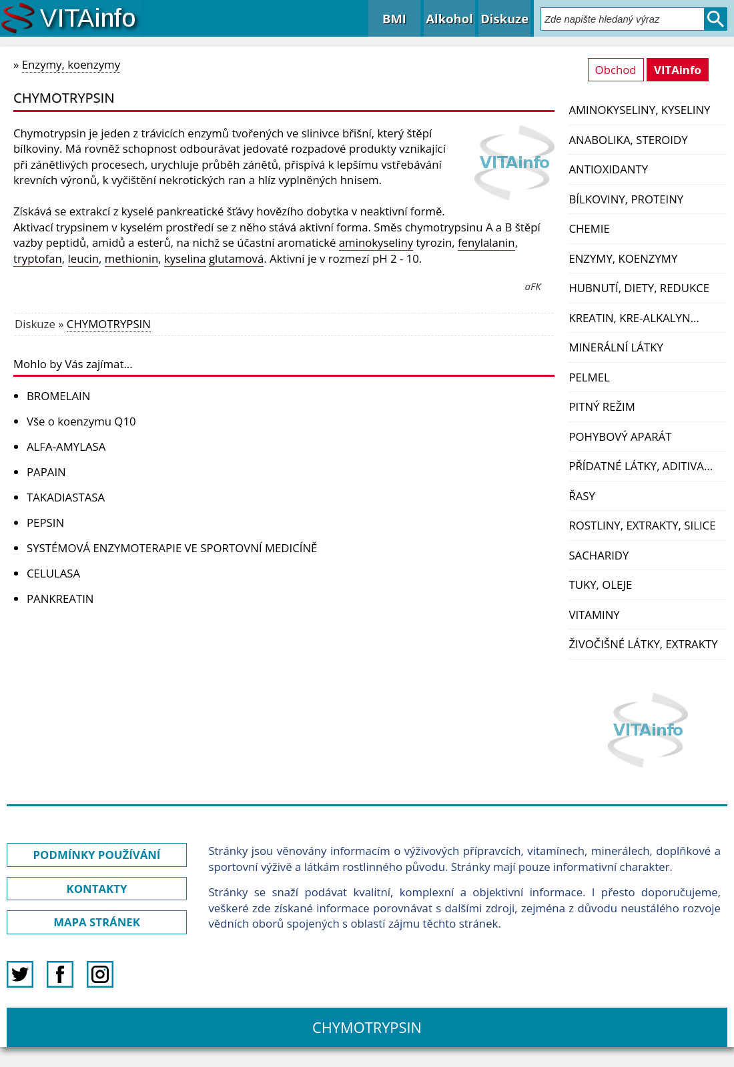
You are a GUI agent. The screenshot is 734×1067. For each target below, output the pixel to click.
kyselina (185, 258)
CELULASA (53, 573)
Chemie (589, 228)
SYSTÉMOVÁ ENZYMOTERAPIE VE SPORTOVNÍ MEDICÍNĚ (172, 548)
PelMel (589, 377)
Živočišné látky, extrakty (643, 644)
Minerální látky (616, 347)
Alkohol (449, 18)
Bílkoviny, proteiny (626, 199)
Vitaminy (594, 614)
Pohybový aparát (620, 436)
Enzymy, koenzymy (623, 258)
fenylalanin (486, 242)
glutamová (236, 258)
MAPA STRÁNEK (96, 922)
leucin (83, 258)
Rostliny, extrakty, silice (642, 525)
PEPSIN (45, 522)
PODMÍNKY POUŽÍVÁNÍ (97, 854)
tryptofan (37, 258)
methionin (131, 258)
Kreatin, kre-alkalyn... (634, 317)
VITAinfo (677, 69)
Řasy (582, 495)
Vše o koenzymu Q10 (81, 421)
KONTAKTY (97, 888)
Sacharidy (599, 555)
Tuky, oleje (600, 584)
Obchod (616, 69)
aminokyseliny (376, 242)
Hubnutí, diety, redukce (639, 287)
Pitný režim (602, 406)
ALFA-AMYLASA (66, 446)
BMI (394, 18)
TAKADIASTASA (66, 497)
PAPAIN (46, 471)
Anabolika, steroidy (628, 139)
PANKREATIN (60, 598)
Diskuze (504, 18)
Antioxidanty (608, 169)
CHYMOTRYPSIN (109, 323)
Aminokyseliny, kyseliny (639, 109)
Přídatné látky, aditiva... (641, 465)
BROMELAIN (58, 395)
